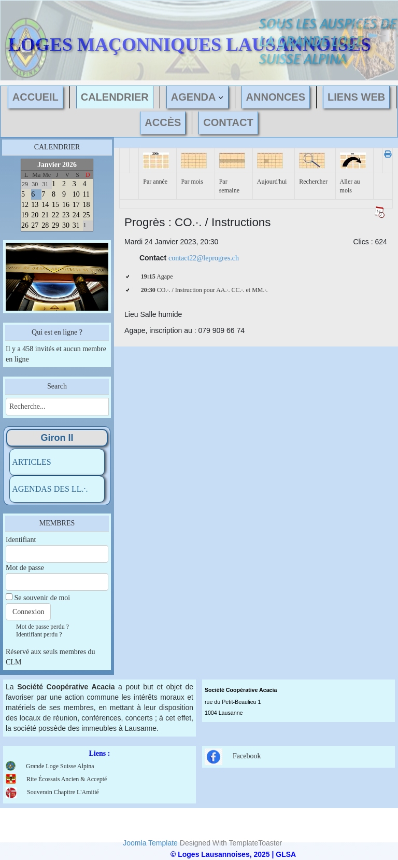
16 (65, 205)
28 (45, 225)
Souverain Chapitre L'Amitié (52, 792)
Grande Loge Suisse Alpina (60, 766)
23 (65, 215)
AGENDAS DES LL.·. (50, 488)
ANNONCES (275, 97)
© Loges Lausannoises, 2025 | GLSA (233, 854)
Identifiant (21, 540)
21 (45, 215)
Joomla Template (150, 843)
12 (25, 205)
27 (34, 225)
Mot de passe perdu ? (42, 626)
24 (76, 215)
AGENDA (193, 97)
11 (86, 194)
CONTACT (228, 122)
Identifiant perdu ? (39, 634)
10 (76, 194)
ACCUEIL (35, 97)
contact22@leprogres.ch (203, 258)
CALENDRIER (115, 97)
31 (76, 225)
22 (55, 215)
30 (65, 225)
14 (45, 205)
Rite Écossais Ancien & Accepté (66, 779)
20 (34, 215)
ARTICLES (31, 461)
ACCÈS (163, 122)
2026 (69, 165)
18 (86, 205)
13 (34, 205)
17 (76, 205)
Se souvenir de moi (42, 598)
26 (25, 225)
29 (55, 225)
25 (86, 215)
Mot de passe (25, 568)
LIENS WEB (356, 97)
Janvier (49, 165)
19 (25, 215)
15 (55, 205)
